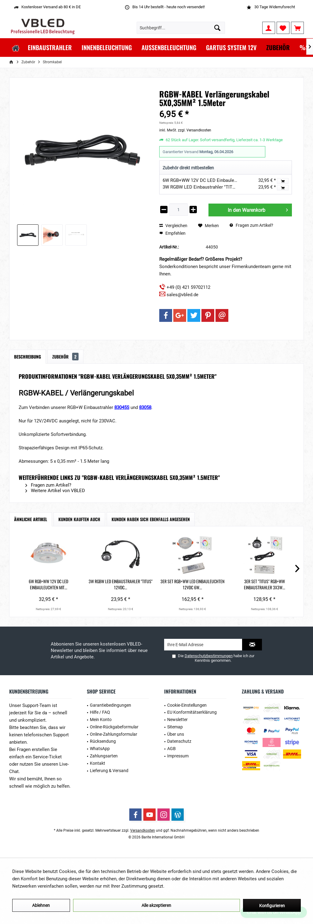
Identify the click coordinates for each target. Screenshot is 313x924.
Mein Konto (101, 719)
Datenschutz (179, 741)
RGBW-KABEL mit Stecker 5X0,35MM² (271, 584)
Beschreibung (27, 356)
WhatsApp (100, 748)
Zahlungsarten (104, 755)
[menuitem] (297, 28)
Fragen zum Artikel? (251, 225)
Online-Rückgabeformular (114, 726)
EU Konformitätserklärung (192, 712)
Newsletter (177, 719)
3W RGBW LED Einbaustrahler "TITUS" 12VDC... (99, 584)
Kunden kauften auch (79, 519)
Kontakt (97, 763)
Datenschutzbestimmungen (209, 655)
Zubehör (65, 356)
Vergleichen (173, 225)
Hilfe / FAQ (100, 712)
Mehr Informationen (186, 886)
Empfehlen (172, 233)
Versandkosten (142, 830)
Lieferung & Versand (109, 770)
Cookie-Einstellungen (187, 705)
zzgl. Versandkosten (194, 130)
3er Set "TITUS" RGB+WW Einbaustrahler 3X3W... (214, 584)
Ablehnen (41, 905)
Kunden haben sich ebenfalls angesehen (151, 519)
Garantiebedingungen (110, 705)
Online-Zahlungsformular (113, 734)
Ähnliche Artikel (30, 519)
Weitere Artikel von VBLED (55, 490)
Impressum (178, 755)
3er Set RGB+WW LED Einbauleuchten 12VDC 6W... (156, 584)
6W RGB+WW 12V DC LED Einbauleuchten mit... (41, 584)
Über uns (175, 734)
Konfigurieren (272, 905)
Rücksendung (103, 741)
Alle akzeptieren (156, 905)
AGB (171, 748)
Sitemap (175, 726)
